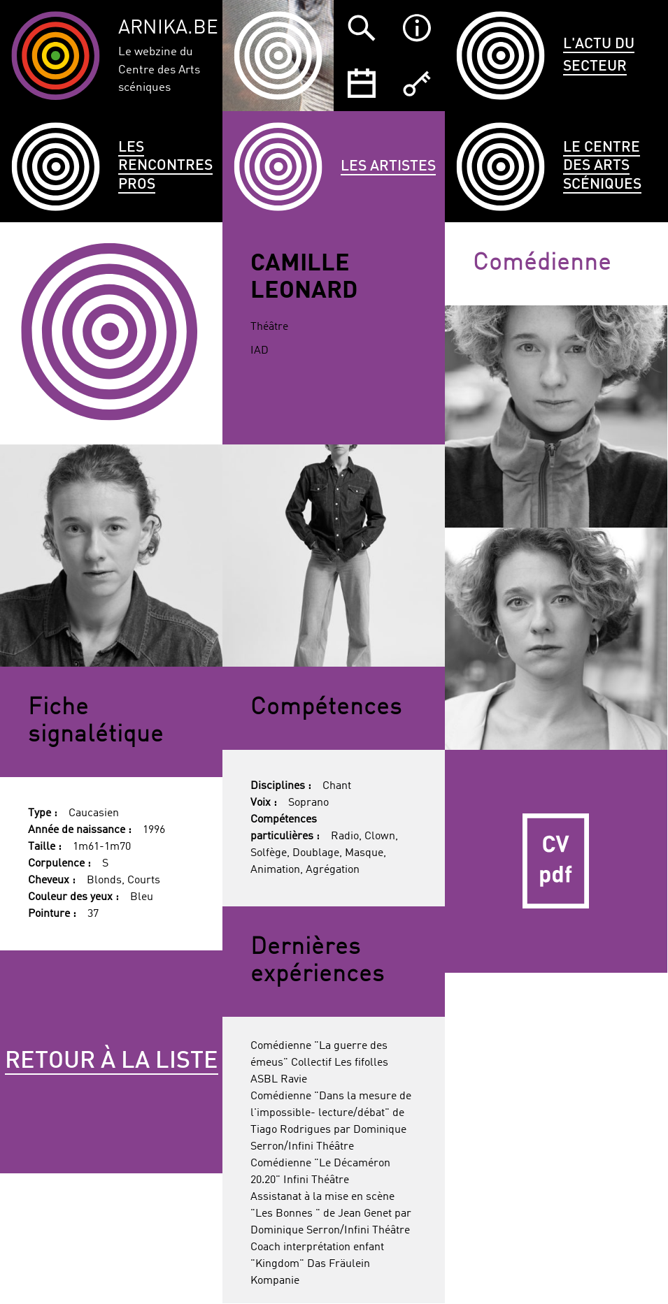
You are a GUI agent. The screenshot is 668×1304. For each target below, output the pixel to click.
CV (556, 861)
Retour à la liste (111, 1061)
